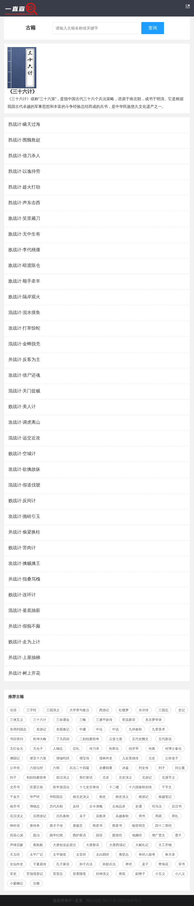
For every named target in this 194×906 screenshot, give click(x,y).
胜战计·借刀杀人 (24, 155)
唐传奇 (35, 826)
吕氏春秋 (62, 816)
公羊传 (15, 768)
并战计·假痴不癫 (24, 626)
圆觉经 (117, 835)
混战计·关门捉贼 (24, 390)
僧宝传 (84, 758)
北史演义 (125, 777)
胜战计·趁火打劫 (24, 187)
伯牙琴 (134, 749)
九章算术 (158, 729)
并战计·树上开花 (24, 673)
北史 (106, 777)
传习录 (94, 749)
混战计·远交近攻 (24, 438)
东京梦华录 (153, 720)
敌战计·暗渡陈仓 (24, 265)
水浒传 (144, 710)
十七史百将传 (89, 787)
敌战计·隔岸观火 (24, 296)
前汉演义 (62, 777)
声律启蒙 (16, 845)
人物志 (58, 749)
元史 (152, 758)
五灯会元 (16, 749)
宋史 (13, 874)
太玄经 (81, 854)
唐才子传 (56, 826)
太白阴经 (102, 854)
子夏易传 (39, 864)
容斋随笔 (79, 874)
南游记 (144, 797)
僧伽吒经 (62, 758)
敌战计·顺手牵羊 (24, 281)
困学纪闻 (56, 835)
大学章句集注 (79, 710)
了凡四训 (62, 739)
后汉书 (177, 806)
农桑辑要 (105, 768)
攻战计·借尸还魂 (24, 375)
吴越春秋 (122, 816)
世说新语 (128, 720)
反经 (76, 806)
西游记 (104, 710)
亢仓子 (38, 749)
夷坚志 (124, 854)
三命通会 (62, 720)
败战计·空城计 (22, 453)
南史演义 (122, 797)
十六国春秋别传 (140, 787)
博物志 (35, 806)
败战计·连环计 (22, 594)
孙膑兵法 (109, 864)
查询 (152, 28)
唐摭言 (78, 826)
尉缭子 (140, 874)
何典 (152, 749)
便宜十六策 (38, 758)
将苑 (122, 874)
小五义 (160, 874)
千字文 (167, 787)
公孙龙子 (171, 758)
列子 (161, 768)
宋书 (181, 864)
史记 (181, 710)
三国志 (163, 710)
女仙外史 (16, 864)
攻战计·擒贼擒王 (24, 563)
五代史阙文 (140, 739)
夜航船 (38, 845)
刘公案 (180, 768)
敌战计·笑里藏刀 (24, 218)
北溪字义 (168, 777)
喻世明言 (138, 826)
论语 (13, 710)
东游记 (41, 729)
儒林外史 (105, 758)
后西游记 (39, 816)
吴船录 (101, 816)
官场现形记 (34, 874)
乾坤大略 (39, 739)
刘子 (13, 777)
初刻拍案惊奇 (36, 777)
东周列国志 (18, 729)
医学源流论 (61, 787)
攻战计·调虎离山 (24, 422)
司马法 (157, 806)
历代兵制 (56, 806)
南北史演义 (81, 797)
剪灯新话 (86, 777)
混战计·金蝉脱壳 (24, 343)
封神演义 (102, 874)
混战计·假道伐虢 (24, 485)
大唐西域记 (117, 845)
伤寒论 (114, 749)
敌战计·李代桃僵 (24, 249)
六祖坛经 (36, 768)
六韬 (56, 768)
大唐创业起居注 (64, 845)
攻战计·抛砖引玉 (24, 516)
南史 (102, 797)
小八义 (180, 874)
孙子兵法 (86, 864)
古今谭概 (96, 806)
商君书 (98, 826)
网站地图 (93, 900)
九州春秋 (135, 729)
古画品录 (118, 806)
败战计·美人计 (22, 406)
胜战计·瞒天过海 (24, 124)
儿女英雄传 (130, 758)
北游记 (147, 777)
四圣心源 (16, 835)
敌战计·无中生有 (24, 234)
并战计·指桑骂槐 (24, 579)
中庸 (82, 729)
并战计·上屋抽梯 (24, 657)
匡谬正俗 (36, 787)
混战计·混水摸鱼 (24, 312)
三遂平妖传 (104, 720)
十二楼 (114, 787)
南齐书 (15, 806)
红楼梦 (124, 710)
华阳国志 (56, 797)
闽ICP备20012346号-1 (122, 900)
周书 (142, 816)
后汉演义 (16, 816)
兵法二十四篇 (79, 768)
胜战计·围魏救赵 (24, 140)
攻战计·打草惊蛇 (24, 328)
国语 (99, 835)
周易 (158, 816)
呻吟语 (15, 826)
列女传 (144, 768)
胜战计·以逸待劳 (24, 171)
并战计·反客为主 (24, 359)
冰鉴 (125, 768)
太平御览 (59, 854)
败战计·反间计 (22, 500)
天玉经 (15, 854)
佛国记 (15, 758)
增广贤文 (158, 835)
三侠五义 (16, 720)
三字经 (31, 710)
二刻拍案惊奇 (89, 739)
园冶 (36, 835)
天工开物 (165, 845)
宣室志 (58, 874)
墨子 (178, 835)
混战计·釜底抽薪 (24, 610)
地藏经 (137, 835)
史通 (138, 806)
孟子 (145, 864)
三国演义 (53, 710)
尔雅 (36, 883)
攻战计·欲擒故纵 (24, 469)
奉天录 (170, 854)
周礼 (175, 816)
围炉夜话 (79, 835)
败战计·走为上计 (24, 641)
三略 (82, 720)
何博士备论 (173, 749)
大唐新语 (92, 845)
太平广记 (36, 854)
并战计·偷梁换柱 (24, 532)
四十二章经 (163, 826)
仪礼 (76, 749)
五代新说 (165, 739)
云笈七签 (115, 739)
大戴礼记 (142, 845)
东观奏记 (62, 729)
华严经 (35, 797)
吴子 (82, 816)
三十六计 (39, 720)
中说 (115, 729)
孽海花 (163, 864)
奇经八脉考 (147, 854)
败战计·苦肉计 (22, 547)
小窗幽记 (16, 883)
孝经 (128, 864)
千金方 (15, 797)
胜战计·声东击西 (24, 202)
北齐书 (15, 787)
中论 (99, 729)
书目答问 (16, 739)
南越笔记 (165, 797)
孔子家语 (62, 864)
